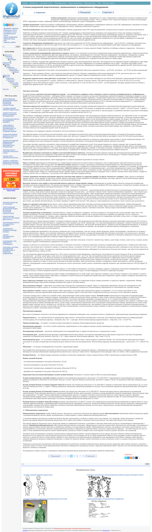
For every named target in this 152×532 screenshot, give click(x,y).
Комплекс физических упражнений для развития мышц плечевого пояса (115, 475)
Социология (10, 78)
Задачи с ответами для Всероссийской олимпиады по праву (11, 162)
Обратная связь (9, 39)
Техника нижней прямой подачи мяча (38, 475)
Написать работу (10, 42)
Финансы (15, 84)
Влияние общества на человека (10, 203)
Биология (9, 56)
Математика (13, 69)
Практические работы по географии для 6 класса (11, 218)
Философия (14, 83)
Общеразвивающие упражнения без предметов (105, 499)
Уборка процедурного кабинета (8, 236)
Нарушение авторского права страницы (63, 528)
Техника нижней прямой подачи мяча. (11, 109)
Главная (25, 3)
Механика (16, 72)
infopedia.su (25, 530)
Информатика (7, 63)
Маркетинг (11, 67)
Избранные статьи (10, 30)
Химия (16, 86)
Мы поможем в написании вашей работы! (81, 528)
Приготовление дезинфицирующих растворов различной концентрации (10, 102)
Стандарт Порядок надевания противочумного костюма (45, 499)
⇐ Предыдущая (84, 12)
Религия (7, 77)
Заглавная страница (11, 28)
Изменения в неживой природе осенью (10, 230)
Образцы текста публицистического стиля (10, 151)
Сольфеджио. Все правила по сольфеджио (9, 242)
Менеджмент (15, 70)
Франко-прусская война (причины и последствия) (10, 114)
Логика (8, 66)
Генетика (10, 58)
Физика (11, 81)
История (7, 64)
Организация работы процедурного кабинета (11, 120)
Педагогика (6, 75)
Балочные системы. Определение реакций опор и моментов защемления (10, 250)
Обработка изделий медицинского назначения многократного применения (10, 144)
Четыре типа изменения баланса (10, 156)
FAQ (5, 40)
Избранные (34, 3)
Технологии (11, 80)
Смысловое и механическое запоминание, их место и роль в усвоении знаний (9, 128)
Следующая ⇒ (108, 12)
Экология (6, 89)
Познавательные (61, 3)
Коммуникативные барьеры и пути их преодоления (10, 136)
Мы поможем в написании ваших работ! (11, 189)
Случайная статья (10, 32)
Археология (8, 55)
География (12, 59)
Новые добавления (10, 37)
